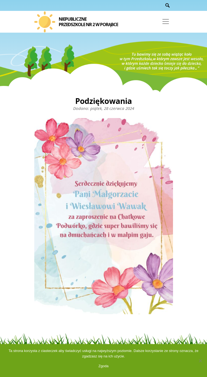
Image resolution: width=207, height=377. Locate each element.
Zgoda (103, 366)
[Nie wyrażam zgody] (200, 360)
